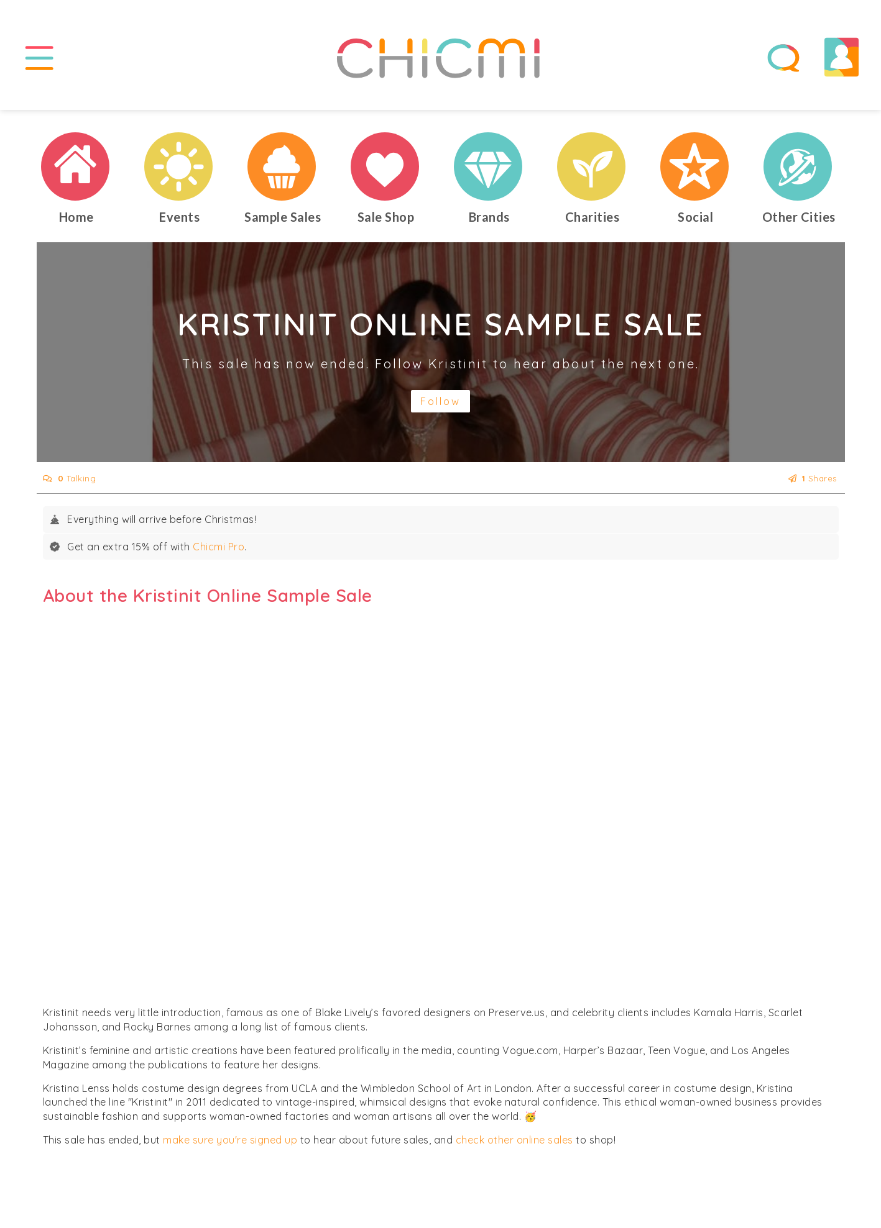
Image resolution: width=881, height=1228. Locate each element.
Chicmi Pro (218, 546)
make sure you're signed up (230, 1140)
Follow (440, 401)
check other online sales (514, 1140)
